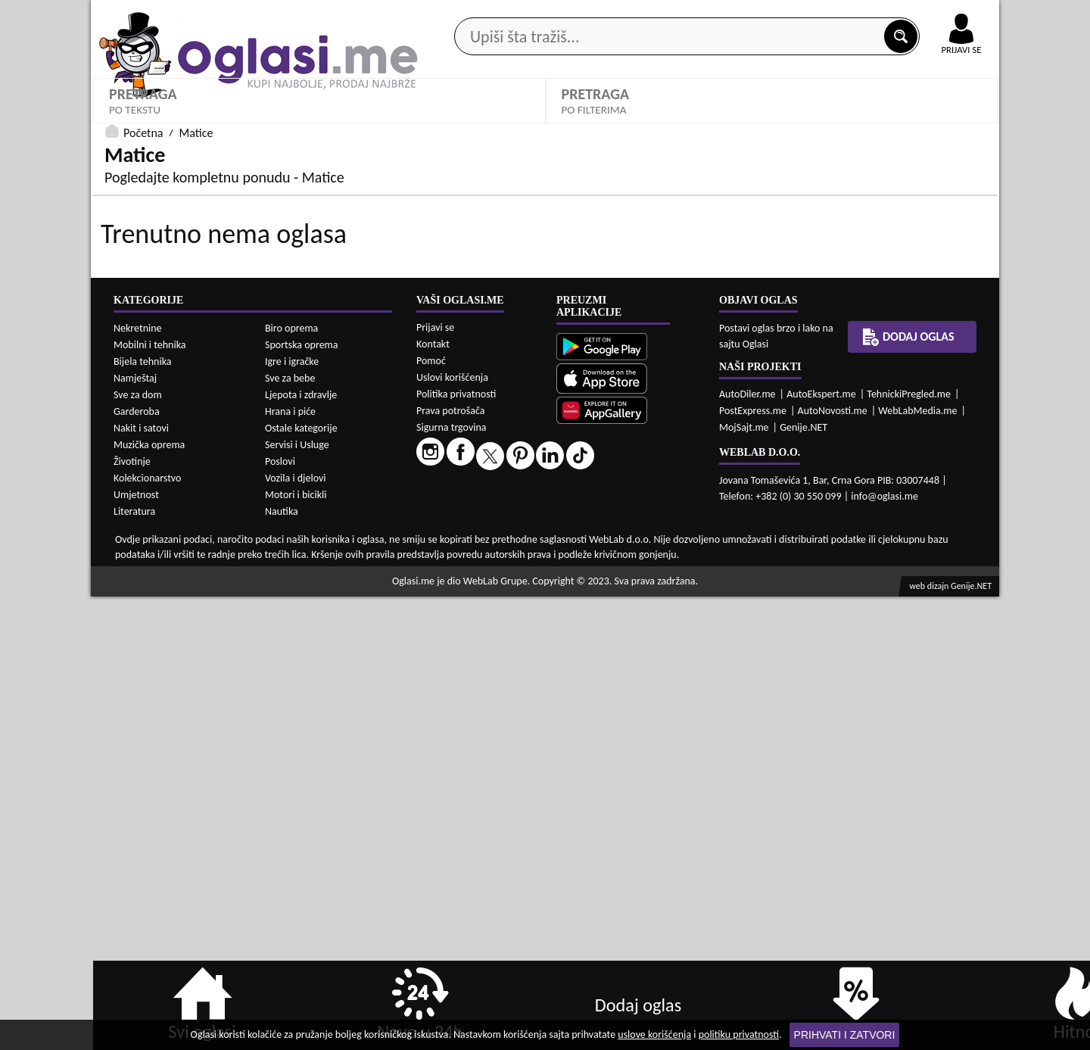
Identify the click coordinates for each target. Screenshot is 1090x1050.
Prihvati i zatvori (844, 1035)
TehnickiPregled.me (909, 847)
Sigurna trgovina (451, 880)
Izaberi (589, 391)
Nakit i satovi (141, 881)
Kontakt (824, 14)
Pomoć (431, 814)
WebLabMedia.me (917, 864)
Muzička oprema (149, 898)
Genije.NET (803, 880)
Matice (133, 390)
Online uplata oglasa (930, 15)
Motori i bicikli (295, 948)
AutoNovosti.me (832, 864)
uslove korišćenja (654, 1034)
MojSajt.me (744, 880)
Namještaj (135, 831)
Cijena (352, 367)
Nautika (281, 964)
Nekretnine (138, 781)
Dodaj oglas (952, 120)
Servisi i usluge (718, 120)
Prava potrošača (450, 864)
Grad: (578, 367)
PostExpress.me (752, 864)
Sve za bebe (290, 831)
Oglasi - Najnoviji (848, 390)
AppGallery (652, 15)
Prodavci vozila (438, 120)
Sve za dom (138, 848)
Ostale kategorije (301, 881)
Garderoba (137, 864)
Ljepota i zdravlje (301, 848)
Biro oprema (291, 781)
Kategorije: (133, 367)
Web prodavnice (317, 120)
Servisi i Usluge (297, 898)
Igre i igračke (292, 815)
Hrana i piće (290, 864)
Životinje (132, 914)
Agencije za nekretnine (579, 120)
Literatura (134, 964)
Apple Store (558, 14)
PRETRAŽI (772, 435)
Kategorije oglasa (189, 120)
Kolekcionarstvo (147, 931)
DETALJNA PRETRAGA (319, 435)
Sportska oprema (301, 798)
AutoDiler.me (747, 847)
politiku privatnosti (739, 1034)
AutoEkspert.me (821, 847)
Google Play (462, 14)
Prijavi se (435, 780)
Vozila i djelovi (295, 931)
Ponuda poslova (839, 120)
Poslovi (280, 914)
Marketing (741, 15)
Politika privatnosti (456, 847)
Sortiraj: (814, 367)
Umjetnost (136, 948)
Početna (143, 466)
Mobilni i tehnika (150, 798)
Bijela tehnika (143, 815)
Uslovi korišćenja (452, 830)
